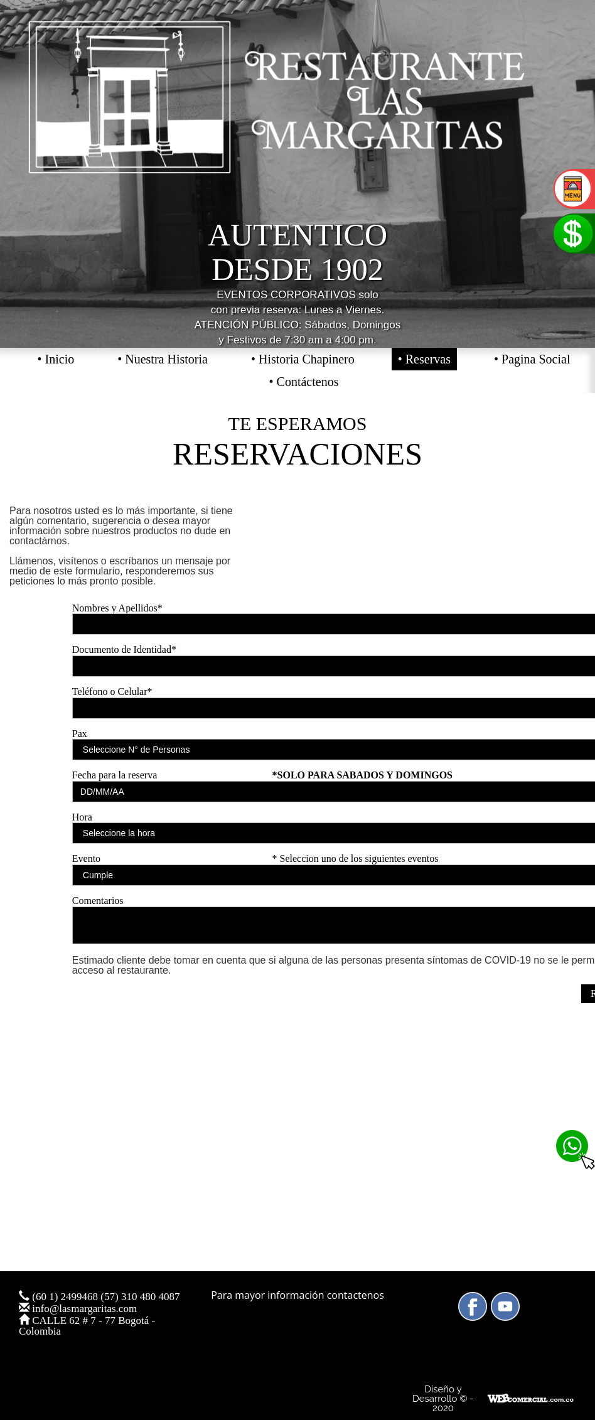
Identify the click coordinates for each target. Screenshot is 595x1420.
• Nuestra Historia (162, 359)
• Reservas (424, 359)
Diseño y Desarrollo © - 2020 (443, 1399)
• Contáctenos (304, 382)
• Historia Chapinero (303, 359)
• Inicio (56, 359)
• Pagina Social (532, 359)
